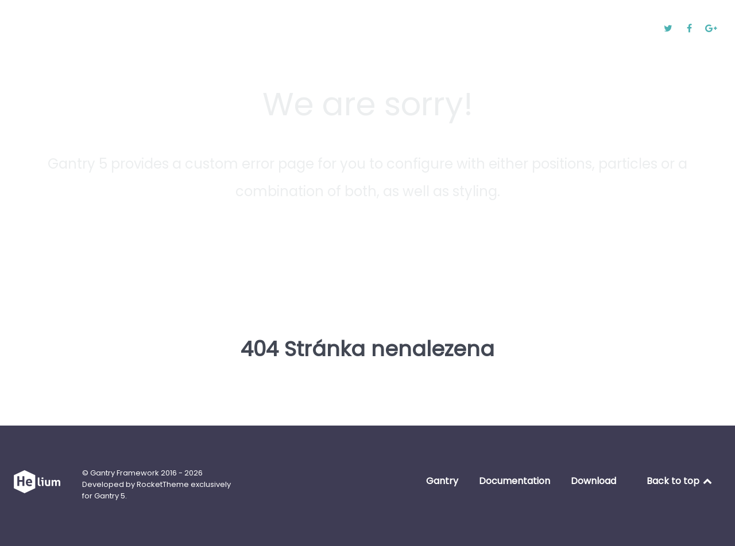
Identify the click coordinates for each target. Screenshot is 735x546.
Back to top (680, 480)
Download (593, 480)
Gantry (442, 480)
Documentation (514, 480)
